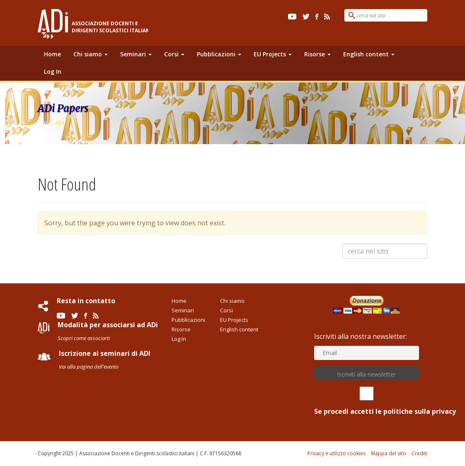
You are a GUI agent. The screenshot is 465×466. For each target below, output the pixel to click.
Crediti (419, 453)
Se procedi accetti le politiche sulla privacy (366, 401)
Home (52, 54)
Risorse (317, 54)
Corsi (174, 54)
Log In (52, 71)
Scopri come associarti (84, 338)
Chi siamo (90, 54)
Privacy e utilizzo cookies (337, 453)
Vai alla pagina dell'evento (89, 366)
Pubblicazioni (219, 54)
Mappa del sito (388, 453)
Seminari (136, 54)
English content (369, 54)
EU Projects (273, 54)
